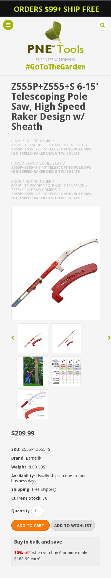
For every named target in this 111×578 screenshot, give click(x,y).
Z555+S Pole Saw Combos (34, 190)
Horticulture (38, 141)
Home (16, 141)
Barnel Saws (50, 163)
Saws (30, 163)
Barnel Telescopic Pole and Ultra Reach (47, 145)
